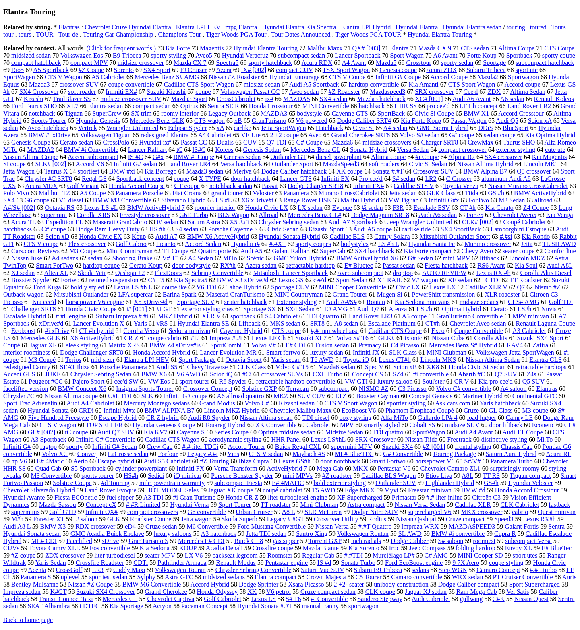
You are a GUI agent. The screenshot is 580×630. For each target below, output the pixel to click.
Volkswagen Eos (81, 55)
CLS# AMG (523, 301)
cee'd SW (126, 381)
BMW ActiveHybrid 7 (156, 207)
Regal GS (94, 178)
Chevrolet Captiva (171, 598)
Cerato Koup (145, 265)
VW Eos (159, 381)
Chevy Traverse (207, 367)
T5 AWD (323, 490)
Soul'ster (433, 381)
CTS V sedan (266, 453)
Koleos (224, 149)
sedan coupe (500, 135)
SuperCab (332, 251)
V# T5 (170, 258)
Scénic (255, 258)
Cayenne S (191, 432)
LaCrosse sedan (128, 453)
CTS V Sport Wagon (350, 403)
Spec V (374, 367)
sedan (95, 258)
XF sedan (460, 280)
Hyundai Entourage (294, 77)
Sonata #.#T (388, 171)
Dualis (225, 142)
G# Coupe (309, 142)
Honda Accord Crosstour (527, 490)
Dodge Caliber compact (468, 584)
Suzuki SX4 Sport (540, 338)
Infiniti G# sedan (135, 164)
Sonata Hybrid (368, 149)
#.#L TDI (120, 395)
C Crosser (459, 178)
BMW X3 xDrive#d (243, 280)
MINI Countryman (298, 294)
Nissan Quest (531, 598)
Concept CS (367, 374)
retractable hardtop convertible (295, 381)
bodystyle (309, 113)
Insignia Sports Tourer (145, 388)
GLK (113, 519)
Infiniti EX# (121, 91)
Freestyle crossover (145, 214)
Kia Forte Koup (421, 120)
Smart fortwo (283, 352)
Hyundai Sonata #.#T (264, 606)
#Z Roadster (344, 91)
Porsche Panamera (123, 367)
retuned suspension (113, 280)
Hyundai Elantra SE (203, 323)
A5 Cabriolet (108, 77)
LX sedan (310, 207)
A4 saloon (513, 388)
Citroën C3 (486, 497)
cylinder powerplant (141, 468)
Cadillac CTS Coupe (394, 330)
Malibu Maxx (325, 48)
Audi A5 (251, 251)
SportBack (391, 113)
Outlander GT (288, 156)
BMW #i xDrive (49, 135)
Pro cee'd (370, 178)
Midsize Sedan (344, 432)
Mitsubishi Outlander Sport (455, 236)
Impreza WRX (420, 526)
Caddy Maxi (129, 569)
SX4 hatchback (374, 251)
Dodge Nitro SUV (374, 511)
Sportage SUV (196, 301)
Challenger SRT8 (33, 309)
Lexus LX (443, 287)
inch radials (366, 540)
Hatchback (329, 127)
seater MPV (160, 555)
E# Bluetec (358, 265)
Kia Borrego (161, 171)
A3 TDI (153, 497)
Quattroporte (214, 251)
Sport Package (197, 359)
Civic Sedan (283, 229)
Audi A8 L (17, 526)
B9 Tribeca (127, 55)
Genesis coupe (398, 69)
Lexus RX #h (493, 272)
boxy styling (355, 417)
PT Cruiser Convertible (523, 577)
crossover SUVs (282, 374)
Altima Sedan (527, 91)
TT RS (491, 475)
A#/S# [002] (19, 207)
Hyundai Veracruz (245, 55)
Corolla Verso (141, 330)
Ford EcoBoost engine (414, 562)
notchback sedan (230, 185)
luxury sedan (326, 352)
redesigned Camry (26, 367)
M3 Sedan (512, 200)
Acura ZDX (441, 69)
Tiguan (73, 113)
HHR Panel (286, 439)
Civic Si (363, 127)
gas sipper (285, 540)
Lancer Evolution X (98, 323)
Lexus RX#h (539, 519)
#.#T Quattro (375, 526)
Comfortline (560, 251)
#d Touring (116, 482)
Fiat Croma (186, 193)
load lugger (481, 417)
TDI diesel (315, 417)
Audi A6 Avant (471, 98)
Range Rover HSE (307, 200)
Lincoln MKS (438, 359)
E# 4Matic (50, 461)
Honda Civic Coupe (91, 309)
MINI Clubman (446, 352)
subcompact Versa (528, 540)
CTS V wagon (57, 424)
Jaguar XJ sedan (426, 591)
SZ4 (398, 374)
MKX (360, 468)
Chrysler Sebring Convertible (253, 569)
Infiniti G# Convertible (105, 439)
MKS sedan (285, 323)
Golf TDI (561, 301)
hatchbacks (17, 229)
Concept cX (101, 504)
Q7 (521, 287)
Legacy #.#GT (285, 519)
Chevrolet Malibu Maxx (300, 410)
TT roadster (276, 504)
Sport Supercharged (534, 584)
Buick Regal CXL (298, 446)
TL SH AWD (559, 243)
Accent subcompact (93, 156)
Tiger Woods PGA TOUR (368, 34)
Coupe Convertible (478, 330)
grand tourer (227, 193)
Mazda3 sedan (204, 171)
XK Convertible (276, 424)
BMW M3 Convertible (122, 200)
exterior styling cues (207, 309)
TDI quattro (388, 432)
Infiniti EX (335, 178)
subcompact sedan (301, 55)
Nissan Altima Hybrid (485, 164)
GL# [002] (41, 432)
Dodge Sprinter (258, 584)
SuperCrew (106, 113)
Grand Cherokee (166, 591)
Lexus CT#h (395, 359)
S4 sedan (186, 229)
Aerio (80, 461)
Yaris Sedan (50, 562)
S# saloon (451, 540)
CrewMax (480, 142)
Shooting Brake (132, 258)
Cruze (471, 410)
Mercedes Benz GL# (314, 214)
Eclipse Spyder (187, 127)
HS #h (157, 229)
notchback (42, 113)
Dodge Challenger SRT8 (91, 352)
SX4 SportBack (461, 229)
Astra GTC (179, 577)
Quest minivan (557, 511)
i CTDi (491, 280)
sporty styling (168, 55)
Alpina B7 (461, 156)
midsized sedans (224, 577)
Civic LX (408, 287)
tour (8, 34)
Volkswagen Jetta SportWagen (515, 352)
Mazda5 (386, 62)
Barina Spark (180, 294)
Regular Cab (318, 555)
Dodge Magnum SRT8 (380, 214)
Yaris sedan (285, 359)
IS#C (198, 149)
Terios (73, 359)
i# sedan (167, 222)
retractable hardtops (541, 367)
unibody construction (401, 584)
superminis (25, 511)
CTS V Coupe (347, 77)
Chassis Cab (517, 446)
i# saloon (85, 519)
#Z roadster (337, 475)
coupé (181, 178)
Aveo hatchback (47, 127)
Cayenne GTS (349, 113)
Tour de (68, 34)
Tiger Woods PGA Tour (236, 34)
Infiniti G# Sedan (114, 446)
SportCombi (226, 345)
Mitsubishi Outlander (81, 294)
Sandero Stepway (379, 598)
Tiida (471, 193)
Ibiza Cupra (253, 461)
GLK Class (441, 193)
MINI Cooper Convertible (352, 287)
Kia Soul (526, 265)
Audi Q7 (368, 309)
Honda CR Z (241, 497)
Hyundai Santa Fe (431, 243)
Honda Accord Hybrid (161, 352)
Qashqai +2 (130, 272)
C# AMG (436, 555)
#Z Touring (214, 461)
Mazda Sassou (57, 504)
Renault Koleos (554, 98)
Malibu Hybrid (359, 200)
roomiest (484, 540)
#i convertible (431, 374)
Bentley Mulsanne (34, 584)
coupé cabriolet (282, 490)
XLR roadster (502, 294)
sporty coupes (313, 243)
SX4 (8, 200)
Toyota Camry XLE (54, 548)
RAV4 (515, 345)
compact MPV (89, 62)
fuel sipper (120, 497)
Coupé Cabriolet (524, 222)
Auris (569, 577)
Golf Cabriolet (222, 598)
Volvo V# (263, 345)
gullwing (471, 598)
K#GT (58, 591)
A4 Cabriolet (215, 135)
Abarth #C (471, 374)
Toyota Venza (460, 185)
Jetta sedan (403, 193)
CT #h (468, 207)
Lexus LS (263, 598)
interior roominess (26, 352)
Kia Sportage (126, 606)
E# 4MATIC (288, 482)
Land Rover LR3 (370, 316)
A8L (467, 475)
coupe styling (506, 562)
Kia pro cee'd (495, 381)
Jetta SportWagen (283, 127)
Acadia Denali (224, 548)
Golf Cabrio (131, 243)
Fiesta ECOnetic (75, 497)
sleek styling (82, 345)
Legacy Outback (229, 113)
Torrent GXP (324, 540)
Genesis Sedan (262, 149)
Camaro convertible (416, 577)
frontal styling (473, 446)
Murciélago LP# (393, 555)
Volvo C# (256, 403)
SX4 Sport (156, 69)
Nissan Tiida (421, 439)
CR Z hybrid (162, 417)
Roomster (279, 555)
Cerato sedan (76, 142)
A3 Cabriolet (529, 330)
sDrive (110, 540)
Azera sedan (261, 265)
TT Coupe (175, 251)
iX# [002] (254, 69)
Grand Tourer (350, 294)
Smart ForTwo (54, 265)
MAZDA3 (274, 113)
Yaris (140, 323)
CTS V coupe (41, 243)
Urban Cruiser (254, 511)
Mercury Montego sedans (157, 403)
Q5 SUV (533, 381)
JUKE (53, 374)
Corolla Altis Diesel (545, 272)
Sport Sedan (351, 280)
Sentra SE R (223, 106)
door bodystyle (191, 265)
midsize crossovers (386, 142)
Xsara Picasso (306, 584)
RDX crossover (95, 526)
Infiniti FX (190, 468)
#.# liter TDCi (200, 446)
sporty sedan (457, 62)
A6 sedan (512, 98)
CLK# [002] (478, 222)
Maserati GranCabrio (120, 222)
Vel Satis (517, 591)
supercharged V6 (429, 511)
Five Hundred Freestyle (58, 417)
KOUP (188, 548)
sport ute (527, 69)
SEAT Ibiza (75, 367)
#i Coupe (427, 156)
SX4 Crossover (38, 91)
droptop (403, 272)
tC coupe (76, 432)
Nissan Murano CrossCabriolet (528, 185)
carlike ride (416, 229)
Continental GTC (534, 395)
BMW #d (473, 490)
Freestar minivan (430, 490)
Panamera (296, 193)
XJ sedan (23, 272)
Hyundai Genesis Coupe (164, 424)
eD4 (130, 526)
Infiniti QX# (101, 511)
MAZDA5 (296, 98)
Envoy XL (518, 548)
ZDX (494, 91)
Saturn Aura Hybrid (511, 453)
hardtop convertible (374, 84)
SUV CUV (311, 395)
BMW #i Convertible (91, 149)
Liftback (249, 323)
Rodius (377, 519)
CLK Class (251, 367)
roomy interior (180, 113)
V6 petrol (278, 591)
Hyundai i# (245, 243)
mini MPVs (298, 475)
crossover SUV (79, 84)
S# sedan (403, 178)
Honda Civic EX (100, 236)
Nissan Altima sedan (266, 417)
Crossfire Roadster (100, 562)
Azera (224, 69)
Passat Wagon (469, 120)
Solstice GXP (259, 388)
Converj (87, 453)
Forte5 (474, 214)
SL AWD (410, 533)
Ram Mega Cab (476, 591)
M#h (17, 519)
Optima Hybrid (461, 309)
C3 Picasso (412, 388)
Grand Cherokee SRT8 (360, 135)
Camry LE (519, 417)
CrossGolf (69, 569)
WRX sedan (467, 577)
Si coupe (14, 164)
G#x (158, 156)
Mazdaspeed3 (387, 91)
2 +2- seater (349, 584)
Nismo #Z (547, 287)
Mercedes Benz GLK (157, 120)
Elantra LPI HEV (198, 27)
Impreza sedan (22, 591)
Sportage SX (259, 309)
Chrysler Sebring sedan (289, 222)
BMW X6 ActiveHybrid (218, 236)
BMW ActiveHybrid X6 (367, 258)
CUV (250, 142)
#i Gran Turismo (194, 497)
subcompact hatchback (545, 62)
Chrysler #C (19, 395)
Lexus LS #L (101, 207)
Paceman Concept (204, 606)
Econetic (543, 424)
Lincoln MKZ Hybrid (232, 410)
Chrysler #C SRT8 (48, 178)
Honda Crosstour (271, 106)
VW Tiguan (404, 200)
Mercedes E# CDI (201, 540)
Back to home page (28, 619)
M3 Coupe (83, 251)
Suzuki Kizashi (166, 91)
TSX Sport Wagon (346, 69)
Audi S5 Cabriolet (166, 461)
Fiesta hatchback (446, 265)
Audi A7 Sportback (353, 222)
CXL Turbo (327, 374)
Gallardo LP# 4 (438, 417)
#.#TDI (353, 555)
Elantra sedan (105, 106)
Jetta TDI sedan (266, 533)
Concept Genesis (430, 395)
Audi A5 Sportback (314, 84)
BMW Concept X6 (82, 388)
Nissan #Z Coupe (90, 584)
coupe (203, 91)
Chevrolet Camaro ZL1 (450, 468)
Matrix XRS (124, 345)
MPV (347, 424)
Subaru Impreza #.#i (122, 316)
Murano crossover (487, 243)
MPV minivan (530, 316)
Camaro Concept (498, 569)
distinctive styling (504, 439)
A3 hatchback (218, 533)
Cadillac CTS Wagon (172, 439)
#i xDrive (57, 330)
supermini (54, 214)
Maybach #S (308, 453)
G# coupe (461, 135)
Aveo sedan (304, 91)
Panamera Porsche (139, 193)
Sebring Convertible (217, 272)
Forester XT (48, 519)
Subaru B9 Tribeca (378, 569)
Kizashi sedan (297, 403)
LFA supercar (135, 294)
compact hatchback (36, 62)
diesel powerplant (338, 156)
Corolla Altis (490, 338)
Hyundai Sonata (48, 410)
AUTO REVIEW (444, 272)
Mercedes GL (120, 598)
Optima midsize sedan (286, 432)
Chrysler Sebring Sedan (101, 374)
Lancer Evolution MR (228, 352)
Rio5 (17, 69)
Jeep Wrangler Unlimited (419, 222)
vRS (162, 323)
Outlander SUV (395, 482)
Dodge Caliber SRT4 (364, 120)
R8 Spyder (232, 381)
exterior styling (515, 149)
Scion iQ (221, 374)
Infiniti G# (17, 446)
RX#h (228, 265)
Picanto (166, 243)
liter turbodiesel (114, 555)
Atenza (398, 309)
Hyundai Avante (24, 497)
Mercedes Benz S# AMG (167, 77)
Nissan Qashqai (416, 519)
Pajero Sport (88, 381)
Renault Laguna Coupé (545, 323)
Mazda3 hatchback (381, 98)
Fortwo (70, 280)
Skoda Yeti (92, 272)
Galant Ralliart (291, 251)
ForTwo (479, 200)
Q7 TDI (276, 142)
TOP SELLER (104, 424)
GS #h (496, 193)
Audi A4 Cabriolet (90, 403)
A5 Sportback (50, 69)
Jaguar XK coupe (230, 490)
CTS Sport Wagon (471, 84)
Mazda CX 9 (434, 48)
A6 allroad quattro (240, 395)
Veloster (263, 193)
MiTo (230, 258)
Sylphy (146, 577)
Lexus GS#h (295, 461)
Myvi (391, 490)
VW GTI (356, 381)
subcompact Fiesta (238, 482)
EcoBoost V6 (359, 410)
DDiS (485, 127)
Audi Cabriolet (431, 598)
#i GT (164, 309)
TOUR (45, 34)
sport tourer (194, 381)
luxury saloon (395, 381)
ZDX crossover (65, 555)
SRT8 (317, 323)
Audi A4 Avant (473, 432)
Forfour (168, 453)
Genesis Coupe (30, 142)
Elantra (399, 48)
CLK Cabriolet (520, 504)
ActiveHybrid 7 (287, 468)
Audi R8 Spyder (209, 417)
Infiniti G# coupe (185, 395)
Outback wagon (23, 294)
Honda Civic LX (266, 207)
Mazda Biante (321, 548)
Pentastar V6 (393, 468)
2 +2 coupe (284, 135)
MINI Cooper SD (480, 555)
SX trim (141, 113)
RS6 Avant (491, 265)
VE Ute (250, 135)
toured (538, 27)
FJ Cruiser (193, 69)
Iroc (394, 548)
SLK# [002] (50, 164)
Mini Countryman (129, 251)
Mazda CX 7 (190, 62)
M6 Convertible (207, 526)
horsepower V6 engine (95, 301)
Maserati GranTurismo (235, 294)
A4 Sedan (200, 258)
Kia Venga (559, 214)
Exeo (438, 330)
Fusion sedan (332, 345)
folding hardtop (475, 548)
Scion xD (57, 236)
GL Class (500, 410)
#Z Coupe (91, 69)
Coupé (11, 345)
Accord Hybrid (210, 584)
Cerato (499, 309)
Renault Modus (236, 562)
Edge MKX (360, 490)
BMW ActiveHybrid (540, 193)
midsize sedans (479, 301)
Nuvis (549, 309)
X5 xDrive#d (151, 301)
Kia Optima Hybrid (550, 135)
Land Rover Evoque (111, 490)
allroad (543, 200)
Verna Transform (235, 468)
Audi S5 (167, 367)
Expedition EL (64, 222)
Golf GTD (62, 511)
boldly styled (87, 287)
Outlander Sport (292, 164)
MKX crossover (482, 511)
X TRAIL (389, 280)
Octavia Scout (244, 359)
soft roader (82, 91)
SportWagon (429, 432)
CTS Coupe (559, 48)
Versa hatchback (241, 164)
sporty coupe (558, 55)
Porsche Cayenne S (233, 229)
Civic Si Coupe (434, 113)
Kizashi (34, 98)
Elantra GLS (545, 359)
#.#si (506, 236)
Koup (139, 236)
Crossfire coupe (273, 548)
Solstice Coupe (72, 482)
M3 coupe (535, 410)
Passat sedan (399, 265)
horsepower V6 (435, 461)
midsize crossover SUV (130, 98)
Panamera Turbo (511, 461)
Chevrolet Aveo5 (514, 214)
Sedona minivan (190, 330)
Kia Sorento (363, 548)
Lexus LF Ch (269, 338)
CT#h (432, 323)
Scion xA (540, 120)
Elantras (68, 27)
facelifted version (25, 388)
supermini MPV (351, 446)
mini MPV (456, 258)
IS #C (135, 156)
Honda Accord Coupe (137, 185)
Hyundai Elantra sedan (472, 27)
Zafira (540, 345)
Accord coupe (522, 84)
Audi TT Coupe (522, 432)
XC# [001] (429, 98)
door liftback (505, 424)
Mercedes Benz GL (315, 149)
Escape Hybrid (117, 417)
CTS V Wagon (63, 77)
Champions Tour (179, 34)
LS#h (525, 309)
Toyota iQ (356, 359)
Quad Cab (48, 468)
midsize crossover (141, 62)
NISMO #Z (373, 388)
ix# (269, 98)
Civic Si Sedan (428, 164)
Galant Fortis (522, 526)
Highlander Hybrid (449, 482)
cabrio (520, 511)
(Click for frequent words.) (121, 48)
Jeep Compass (427, 548)
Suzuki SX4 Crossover (105, 591)
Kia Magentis (549, 156)
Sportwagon (523, 77)
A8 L (288, 511)
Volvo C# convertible (463, 388)
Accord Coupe (449, 77)
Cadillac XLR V (486, 287)
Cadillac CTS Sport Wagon (199, 84)
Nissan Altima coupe (71, 395)
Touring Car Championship (118, 34)
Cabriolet (318, 424)
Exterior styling (297, 301)
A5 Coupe (92, 193)
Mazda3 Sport (189, 98)
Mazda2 (487, 77)
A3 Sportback (48, 439)
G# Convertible (403, 453)
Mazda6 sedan (336, 367)
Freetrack (459, 439)
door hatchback (250, 178)
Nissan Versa (332, 526)
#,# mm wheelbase (335, 330)
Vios (233, 453)
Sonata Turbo (358, 562)
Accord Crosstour (521, 113)
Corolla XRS (93, 214)
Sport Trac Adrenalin (30, 403)
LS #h (424, 309)
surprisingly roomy (514, 468)
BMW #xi (122, 171)
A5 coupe (414, 316)
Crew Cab (159, 446)
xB (238, 120)
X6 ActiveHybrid (92, 338)
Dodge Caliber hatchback (294, 171)
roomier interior (215, 207)
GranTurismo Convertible (469, 316)
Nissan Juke (26, 258)
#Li (195, 338)
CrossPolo (116, 142)
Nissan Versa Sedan (419, 504)
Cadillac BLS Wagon (388, 475)
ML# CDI (44, 540)
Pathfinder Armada (181, 562)
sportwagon (363, 606)
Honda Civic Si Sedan (477, 367)
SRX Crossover (375, 439)
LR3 (97, 569)
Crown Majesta (326, 577)
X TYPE (210, 178)
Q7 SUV (506, 374)
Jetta (526, 243)
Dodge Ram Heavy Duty (108, 229)
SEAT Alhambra (48, 606)
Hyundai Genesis (98, 120)
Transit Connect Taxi (66, 598)
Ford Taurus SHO (34, 106)
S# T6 (293, 598)
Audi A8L (560, 265)
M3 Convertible (51, 475)
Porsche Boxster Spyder (242, 475)
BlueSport (516, 127)
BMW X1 (476, 113)
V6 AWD (188, 374)
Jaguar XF (43, 345)
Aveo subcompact (360, 272)
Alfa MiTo (394, 417)
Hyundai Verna (189, 504)
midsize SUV (462, 424)
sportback (242, 316)
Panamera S (36, 577)
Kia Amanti (423, 84)
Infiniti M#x (119, 410)
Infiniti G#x (444, 200)
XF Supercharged (359, 497)
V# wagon (425, 280)
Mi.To (545, 439)
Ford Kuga (47, 287)
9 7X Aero (465, 562)
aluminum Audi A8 (506, 178)
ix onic (413, 338)
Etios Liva (439, 475)
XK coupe (349, 171)
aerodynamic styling (235, 439)
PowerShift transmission (443, 294)
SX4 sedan (333, 98)
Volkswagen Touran (180, 569)
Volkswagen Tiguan (105, 135)
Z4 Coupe (536, 207)
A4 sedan (395, 127)
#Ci (247, 374)
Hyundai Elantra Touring (440, 34)
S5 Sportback (88, 468)
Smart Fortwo (387, 461)
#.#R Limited (143, 504)
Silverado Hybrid (183, 200)
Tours (558, 27)
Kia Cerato (499, 207)
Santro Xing (311, 533)
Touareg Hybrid (225, 424)
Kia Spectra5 (190, 280)
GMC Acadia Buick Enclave (107, 533)
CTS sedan (475, 48)
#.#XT (277, 243)
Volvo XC (55, 453)
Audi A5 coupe (372, 229)
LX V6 (194, 555)
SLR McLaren (323, 511)
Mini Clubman (319, 504)
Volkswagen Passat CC (250, 91)
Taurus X (56, 171)
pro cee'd (438, 106)
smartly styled (381, 424)
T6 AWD (322, 359)
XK (252, 591)
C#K (498, 598)
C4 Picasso (405, 345)
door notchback (340, 461)
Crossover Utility (336, 519)
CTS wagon (209, 120)
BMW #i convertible (458, 533)
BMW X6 (154, 374)
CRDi (86, 410)
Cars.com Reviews (35, 251)
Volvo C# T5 (292, 367)
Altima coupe (388, 156)
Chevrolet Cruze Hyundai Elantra (128, 27)
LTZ (340, 395)
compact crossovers (152, 511)
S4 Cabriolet (281, 316)
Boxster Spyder (31, 280)
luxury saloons (173, 533)
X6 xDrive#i (257, 200)
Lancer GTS (296, 178)
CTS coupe (286, 330)
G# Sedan (420, 258)
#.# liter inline (444, 497)
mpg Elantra (241, 27)
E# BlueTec (556, 548)
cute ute (555, 149)
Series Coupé (231, 432)
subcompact (333, 388)
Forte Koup (482, 55)
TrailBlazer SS (72, 98)
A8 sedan (346, 323)
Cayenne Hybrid (241, 330)
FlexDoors (168, 272)
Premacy (369, 345)
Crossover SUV (433, 171)
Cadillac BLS (347, 236)
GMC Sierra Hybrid (442, 127)
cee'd (319, 280)
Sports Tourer (48, 120)
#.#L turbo (543, 569)
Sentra (556, 526)
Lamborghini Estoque (519, 229)
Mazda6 (342, 142)
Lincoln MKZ (527, 258)
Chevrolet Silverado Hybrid (39, 490)
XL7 (72, 106)
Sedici (156, 475)
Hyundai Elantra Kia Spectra (299, 27)
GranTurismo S (149, 540)
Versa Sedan (413, 149)
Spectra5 (227, 62)
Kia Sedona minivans (422, 301)
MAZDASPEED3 (472, 526)
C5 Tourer (369, 577)
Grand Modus (217, 403)
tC (179, 149)
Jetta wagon (196, 519)
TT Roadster (526, 280)
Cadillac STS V (414, 185)
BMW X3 (53, 526)
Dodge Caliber (410, 540)
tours (25, 34)
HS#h (131, 475)
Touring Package (454, 453)
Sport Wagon (406, 55)
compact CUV (294, 69)
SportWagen (19, 77)
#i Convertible (329, 598)
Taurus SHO (519, 142)
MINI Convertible (325, 106)
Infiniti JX (366, 352)
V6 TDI (207, 287)
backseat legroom (234, 555)
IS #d (324, 562)
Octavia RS (60, 207)
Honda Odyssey (217, 591)
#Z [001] (434, 446)
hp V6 (19, 461)
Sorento (124, 69)
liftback (489, 258)
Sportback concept (140, 178)
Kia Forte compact (428, 251)
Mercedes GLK (40, 338)
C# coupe (53, 229)
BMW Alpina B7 (485, 171)
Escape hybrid (115, 461)
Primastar (404, 497)
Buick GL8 (248, 540)
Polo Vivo (16, 193)
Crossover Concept (207, 388)
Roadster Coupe (151, 519)
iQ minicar (187, 475)
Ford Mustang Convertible (271, 526)
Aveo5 (203, 55)
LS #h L (388, 243)
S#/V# (472, 461)
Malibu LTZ (54, 193)
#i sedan (372, 207)
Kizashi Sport (326, 229)
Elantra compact (275, 577)
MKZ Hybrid (175, 316)
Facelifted (79, 540)
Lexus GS (291, 280)
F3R (398, 207)
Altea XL (56, 272)
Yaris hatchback (500, 403)
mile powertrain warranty (172, 482)
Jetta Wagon (19, 171)
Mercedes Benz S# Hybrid (463, 345)
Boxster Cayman (377, 395)
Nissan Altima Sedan (493, 359)
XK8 (433, 367)
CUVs (11, 548)
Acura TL (23, 222)
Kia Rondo (536, 236)
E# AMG (336, 309)
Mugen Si (389, 294)
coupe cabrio (164, 338)
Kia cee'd (44, 301)
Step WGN (453, 569)
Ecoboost (23, 330)
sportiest (88, 171)
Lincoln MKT (541, 164)
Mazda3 (39, 84)
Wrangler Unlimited (132, 127)
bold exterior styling (340, 482)
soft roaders (384, 164)
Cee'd (471, 91)
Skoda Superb (239, 519)
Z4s (531, 374)
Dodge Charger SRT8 (315, 185)
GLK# (386, 338)
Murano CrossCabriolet (349, 193)
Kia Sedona (155, 548)
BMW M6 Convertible (151, 584)
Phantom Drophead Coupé (419, 410)
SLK (147, 395)
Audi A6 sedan (437, 214)
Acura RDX (316, 62)
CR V (461, 381)
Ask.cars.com (452, 403)
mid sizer (103, 359)
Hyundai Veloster (530, 482)
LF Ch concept (478, 106)
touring (516, 27)
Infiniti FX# (368, 185)
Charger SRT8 (439, 142)
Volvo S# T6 (352, 338)
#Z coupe (23, 555)
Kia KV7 (155, 432)
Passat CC (194, 142)
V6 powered (311, 120)
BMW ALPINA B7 (169, 410)
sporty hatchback (270, 62)
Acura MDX (41, 185)
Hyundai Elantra (417, 27)
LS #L (223, 200)
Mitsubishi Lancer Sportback (290, 272)
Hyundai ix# (155, 142)
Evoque (342, 207)
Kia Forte (178, 48)
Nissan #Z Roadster (234, 77)
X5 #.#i (239, 222)
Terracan (297, 388)
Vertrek (87, 127)
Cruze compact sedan (328, 591)
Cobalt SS (422, 424)
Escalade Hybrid (24, 316)
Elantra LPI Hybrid (366, 27)
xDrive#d (51, 323)
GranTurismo (269, 120)
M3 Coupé (42, 359)
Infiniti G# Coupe (398, 77)
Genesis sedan (242, 156)
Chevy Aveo (477, 251)
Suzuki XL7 (311, 338)
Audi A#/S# (341, 301)
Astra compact (366, 504)
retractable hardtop (310, 265)
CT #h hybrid (96, 330)
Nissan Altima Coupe (30, 156)
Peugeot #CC (46, 381)
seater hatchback (245, 301)
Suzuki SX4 (397, 446)
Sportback (519, 55)
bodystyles (354, 243)
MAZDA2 (40, 149)
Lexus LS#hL (328, 439)
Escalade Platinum (392, 323)
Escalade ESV (431, 207)
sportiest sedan (108, 577)
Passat (270, 185)
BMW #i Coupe (193, 156)
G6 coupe (36, 200)
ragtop (48, 446)
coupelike (174, 287)
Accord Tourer (246, 446)
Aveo (314, 135)
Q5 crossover (534, 171)
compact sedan (152, 106)
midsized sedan (31, 55)
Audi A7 (166, 236)
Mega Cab (330, 468)
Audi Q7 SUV (115, 432)
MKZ (281, 395)
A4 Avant (354, 62)
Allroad (268, 214)
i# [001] (136, 309)
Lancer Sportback (357, 55)
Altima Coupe (516, 48)
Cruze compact (465, 519)
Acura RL (558, 453)
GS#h (491, 482)
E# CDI (295, 345)
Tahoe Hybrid (243, 287)
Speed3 (503, 519)
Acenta (37, 569)
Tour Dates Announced (300, 34)
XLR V (211, 316)
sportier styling (406, 403)
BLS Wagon (233, 214)
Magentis (212, 48)
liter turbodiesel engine (297, 497)
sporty (74, 446)
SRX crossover (434, 91)
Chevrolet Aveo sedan (478, 323)
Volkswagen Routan (363, 533)
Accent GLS (19, 374)
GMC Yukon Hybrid (299, 258)
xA (220, 127)
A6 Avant (445, 55)
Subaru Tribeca (485, 69)
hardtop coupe (101, 265)
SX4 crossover (503, 156)
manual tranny (320, 606)
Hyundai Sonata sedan (32, 533)
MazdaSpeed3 (341, 164)
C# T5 (156, 280)
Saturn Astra (204, 222)
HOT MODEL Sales (172, 490)
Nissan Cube (448, 338)
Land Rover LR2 (529, 106)
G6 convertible (207, 511)
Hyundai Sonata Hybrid (289, 236)
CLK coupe (380, 591)
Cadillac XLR (473, 504)
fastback (559, 504)
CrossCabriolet (236, 98)
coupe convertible (131, 84)
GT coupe (187, 185)
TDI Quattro (323, 316)
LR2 (430, 178)
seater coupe (519, 251)
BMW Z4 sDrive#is (175, 345)
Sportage (494, 62)
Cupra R (505, 533)
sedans (420, 569)
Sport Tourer (234, 504)
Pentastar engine (286, 562)
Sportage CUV (290, 287)
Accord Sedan (203, 243)
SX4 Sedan (300, 309)
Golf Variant (83, 185)
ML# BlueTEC (354, 453)
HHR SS (405, 106)
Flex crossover (87, 243)
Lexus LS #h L (133, 287)
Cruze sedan (161, 526)
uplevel (70, 577)
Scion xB (405, 367)
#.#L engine (71, 316)
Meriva (242, 171)
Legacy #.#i (202, 453)
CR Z (131, 338)
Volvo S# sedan (419, 135)
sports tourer (97, 475)
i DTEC (89, 606)
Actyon (162, 606)
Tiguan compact (530, 475)
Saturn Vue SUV (322, 569)
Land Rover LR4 (188, 164)
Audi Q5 (507, 120)
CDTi (140, 562)
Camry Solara (392, 236)
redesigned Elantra (165, 135)
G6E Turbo (193, 214)
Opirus (189, 106)
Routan (376, 301)
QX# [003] (366, 48)
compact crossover (462, 149)
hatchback (372, 106)
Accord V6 (90, 164)
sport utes (525, 555)
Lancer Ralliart (147, 149)
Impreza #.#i (225, 338)
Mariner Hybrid (482, 395)
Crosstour (418, 62)
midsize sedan (262, 84)
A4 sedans (65, 258)
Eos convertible (110, 548)
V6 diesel (71, 200)
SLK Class (403, 352)
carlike (242, 127)
